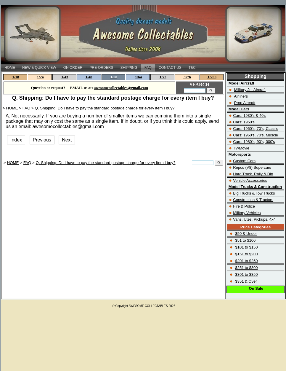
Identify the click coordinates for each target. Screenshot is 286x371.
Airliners (241, 96)
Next (67, 139)
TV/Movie (241, 148)
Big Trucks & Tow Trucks (254, 193)
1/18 (15, 77)
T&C (192, 68)
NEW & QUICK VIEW (39, 68)
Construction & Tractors (253, 200)
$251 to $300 (246, 267)
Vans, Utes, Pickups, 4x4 (254, 219)
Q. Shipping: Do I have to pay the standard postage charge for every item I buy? (105, 108)
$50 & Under (246, 233)
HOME (9, 68)
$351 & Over (246, 281)
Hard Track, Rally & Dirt (253, 174)
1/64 (138, 77)
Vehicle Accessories (250, 180)
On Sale (256, 288)
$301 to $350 (246, 274)
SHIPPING (128, 68)
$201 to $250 (246, 261)
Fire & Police (244, 206)
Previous (42, 139)
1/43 (64, 77)
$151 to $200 (246, 254)
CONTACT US (170, 68)
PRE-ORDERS (101, 68)
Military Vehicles (247, 213)
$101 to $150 (246, 247)
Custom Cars (244, 161)
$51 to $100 (245, 240)
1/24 (40, 77)
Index (16, 139)
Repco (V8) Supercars (252, 167)
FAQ (148, 68)
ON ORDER (73, 68)
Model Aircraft (241, 83)
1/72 (163, 77)
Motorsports (240, 154)
